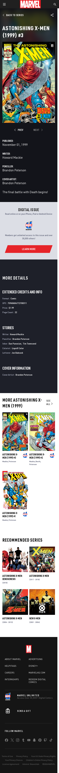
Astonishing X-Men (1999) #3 (10, 456)
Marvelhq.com (37, 672)
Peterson (12, 461)
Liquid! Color (18, 348)
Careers (10, 672)
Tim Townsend (29, 343)
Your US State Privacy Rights (43, 756)
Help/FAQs (11, 666)
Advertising (36, 659)
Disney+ (33, 666)
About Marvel (13, 659)
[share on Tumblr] (23, 740)
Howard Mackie (12, 157)
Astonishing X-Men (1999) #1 (10, 514)
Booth (38, 461)
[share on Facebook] (6, 740)
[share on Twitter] (12, 740)
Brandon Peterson (14, 170)
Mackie (5, 461)
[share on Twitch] (45, 740)
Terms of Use (7, 756)
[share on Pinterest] (40, 740)
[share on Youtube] (28, 740)
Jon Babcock (17, 352)
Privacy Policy (22, 756)
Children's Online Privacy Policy (39, 760)
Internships (12, 679)
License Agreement (10, 764)
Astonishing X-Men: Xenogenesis (12, 577)
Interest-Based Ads (30, 764)
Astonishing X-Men (39, 575)
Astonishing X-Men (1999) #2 (37, 456)
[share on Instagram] (17, 740)
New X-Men (34, 618)
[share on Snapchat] (34, 740)
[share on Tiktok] (51, 740)
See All (49, 402)
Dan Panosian (15, 343)
